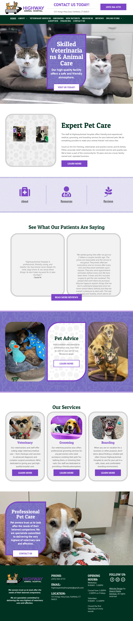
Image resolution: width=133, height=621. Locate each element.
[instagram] (118, 580)
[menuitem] (13, 18)
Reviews (108, 201)
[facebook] (112, 580)
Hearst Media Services (115, 592)
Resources (66, 201)
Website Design (116, 588)
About (24, 201)
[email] (123, 580)
